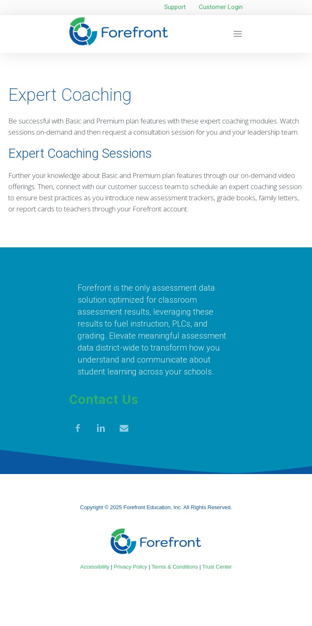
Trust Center (217, 567)
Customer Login (221, 7)
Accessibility (94, 567)
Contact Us (103, 399)
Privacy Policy (130, 567)
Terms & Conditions (174, 567)
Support (175, 7)
